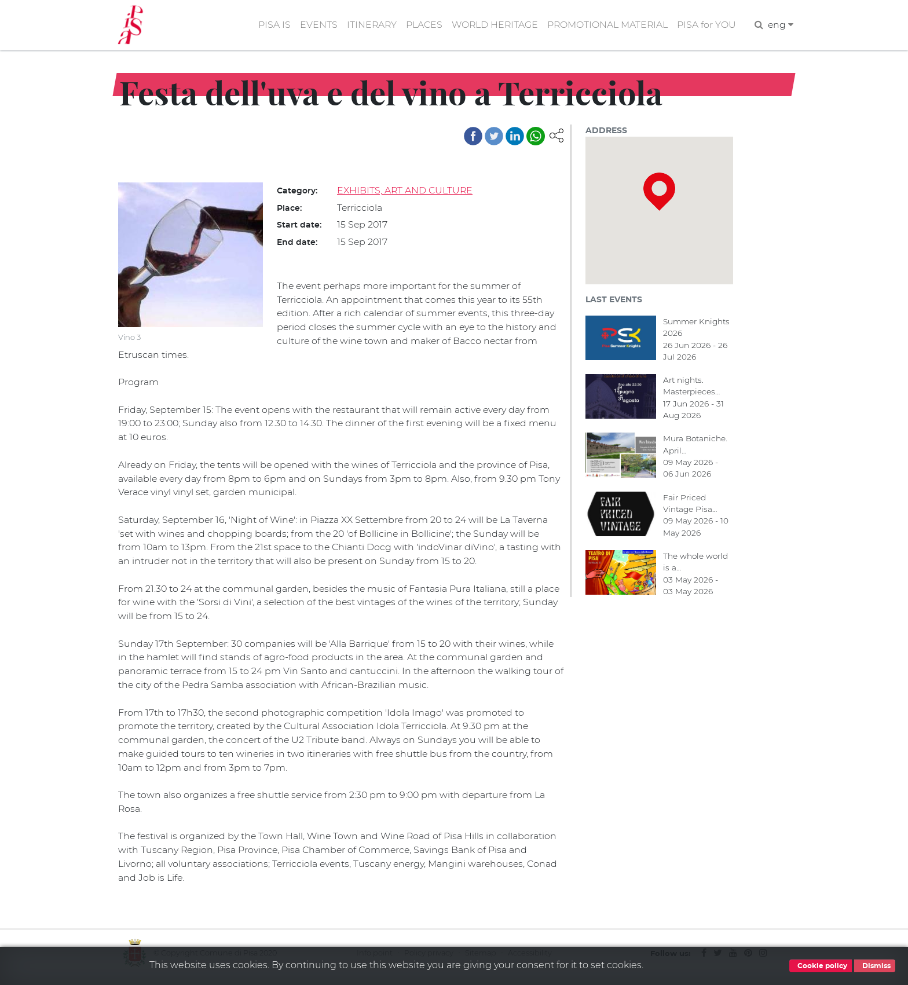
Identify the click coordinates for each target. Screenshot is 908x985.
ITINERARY (367, 25)
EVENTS (314, 25)
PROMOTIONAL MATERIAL (606, 25)
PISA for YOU (705, 25)
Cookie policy (820, 965)
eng (780, 25)
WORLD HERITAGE (492, 25)
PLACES (420, 25)
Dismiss (875, 965)
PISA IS (270, 25)
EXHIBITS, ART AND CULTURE (405, 190)
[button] (556, 135)
